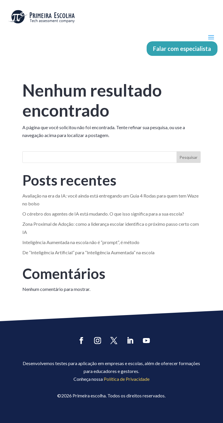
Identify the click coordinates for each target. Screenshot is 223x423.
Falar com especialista (182, 48)
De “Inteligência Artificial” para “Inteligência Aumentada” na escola (88, 252)
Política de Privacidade (127, 379)
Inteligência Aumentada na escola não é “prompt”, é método (80, 242)
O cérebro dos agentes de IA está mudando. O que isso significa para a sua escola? (103, 213)
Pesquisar (188, 157)
